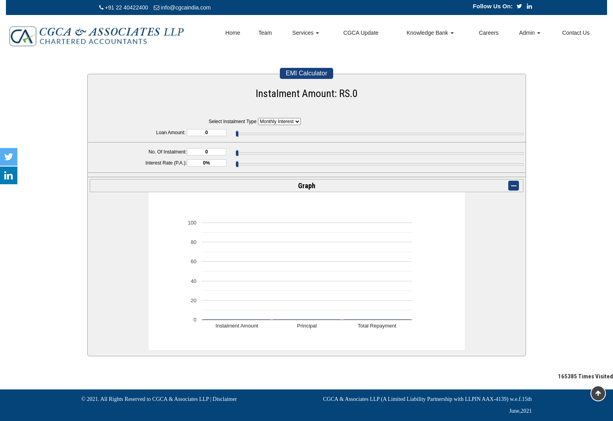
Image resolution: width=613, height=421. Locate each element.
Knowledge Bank (430, 33)
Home (232, 33)
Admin (529, 33)
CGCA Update (361, 33)
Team (265, 33)
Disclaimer (225, 399)
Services (305, 33)
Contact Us (575, 33)
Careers (489, 33)
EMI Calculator (306, 73)
